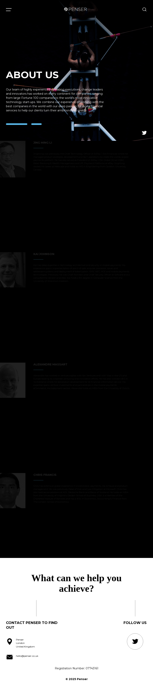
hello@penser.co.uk (27, 655)
